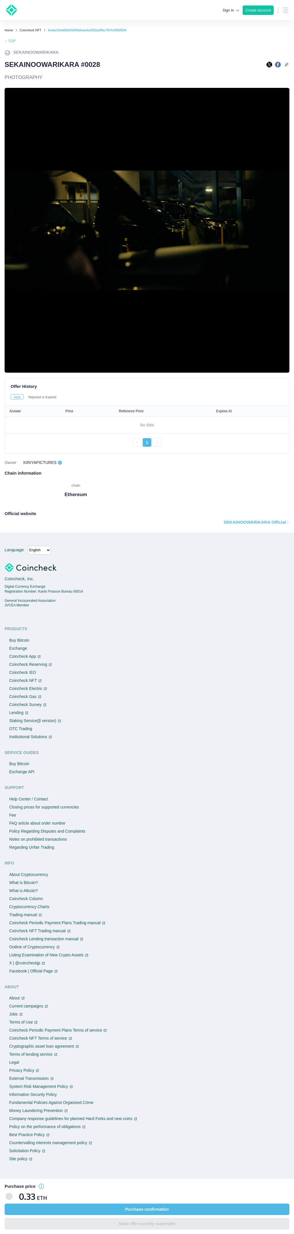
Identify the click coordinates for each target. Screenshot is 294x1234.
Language (14, 549)
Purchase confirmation (147, 1209)
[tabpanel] (147, 426)
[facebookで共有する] (278, 64)
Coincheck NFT (30, 30)
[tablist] (147, 396)
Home (9, 30)
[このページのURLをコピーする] (286, 64)
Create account (258, 10)
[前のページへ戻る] (137, 442)
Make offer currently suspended (147, 1223)
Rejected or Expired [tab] (42, 397)
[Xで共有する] (269, 64)
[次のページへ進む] (156, 442)
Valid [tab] (17, 397)
